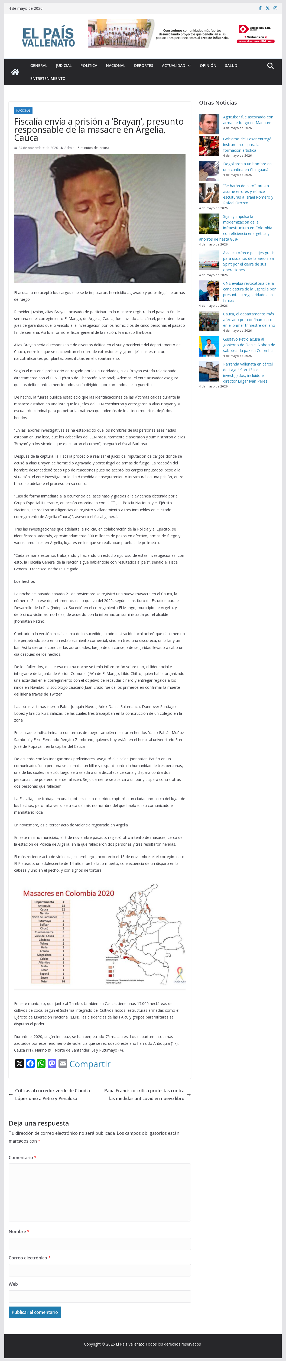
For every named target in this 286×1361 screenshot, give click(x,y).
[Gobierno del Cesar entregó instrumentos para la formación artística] (209, 146)
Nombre (19, 1231)
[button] (188, 65)
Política (88, 65)
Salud (231, 65)
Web (13, 1284)
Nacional (115, 65)
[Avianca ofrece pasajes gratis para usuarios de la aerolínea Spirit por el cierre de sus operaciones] (209, 260)
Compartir (89, 1064)
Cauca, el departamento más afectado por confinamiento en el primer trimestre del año (249, 319)
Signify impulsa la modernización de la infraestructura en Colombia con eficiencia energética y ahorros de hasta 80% (235, 228)
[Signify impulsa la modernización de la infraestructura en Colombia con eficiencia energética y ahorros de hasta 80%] (209, 224)
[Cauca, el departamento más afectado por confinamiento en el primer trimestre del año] (209, 321)
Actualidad (173, 65)
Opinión (208, 65)
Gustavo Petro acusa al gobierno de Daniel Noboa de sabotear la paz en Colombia (249, 345)
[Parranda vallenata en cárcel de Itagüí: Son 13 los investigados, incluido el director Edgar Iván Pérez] (209, 371)
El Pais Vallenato (130, 1344)
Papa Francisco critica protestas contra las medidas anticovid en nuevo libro (147, 1094)
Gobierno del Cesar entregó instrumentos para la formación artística (247, 144)
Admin (69, 148)
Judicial (64, 65)
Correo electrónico (30, 1258)
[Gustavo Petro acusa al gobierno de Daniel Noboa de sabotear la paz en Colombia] (209, 346)
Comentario (23, 1157)
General (38, 65)
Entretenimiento (48, 78)
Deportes (143, 65)
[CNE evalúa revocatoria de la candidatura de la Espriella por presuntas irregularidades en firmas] (209, 290)
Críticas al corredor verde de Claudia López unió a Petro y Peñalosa (49, 1094)
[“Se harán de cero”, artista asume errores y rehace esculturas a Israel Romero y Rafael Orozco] (209, 193)
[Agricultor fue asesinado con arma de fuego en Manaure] (209, 124)
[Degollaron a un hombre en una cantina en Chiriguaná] (209, 171)
